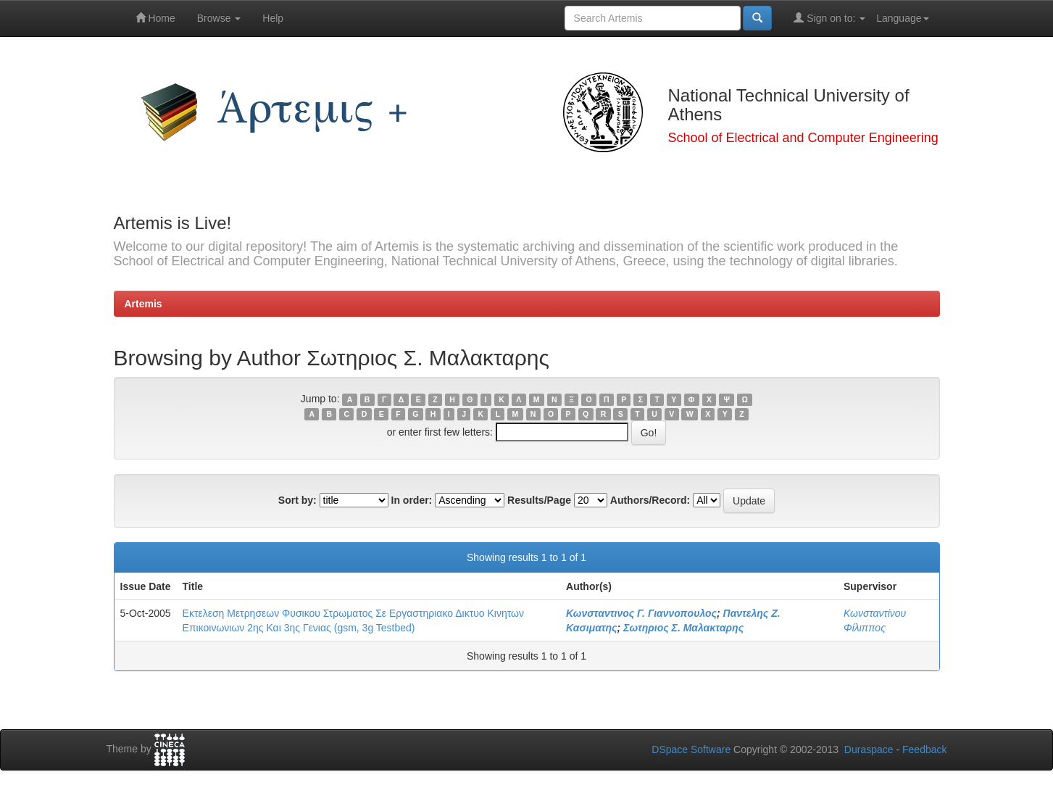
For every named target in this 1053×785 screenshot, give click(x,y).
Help (272, 18)
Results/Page (539, 500)
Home (155, 18)
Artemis (143, 304)
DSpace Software (691, 749)
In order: (412, 500)
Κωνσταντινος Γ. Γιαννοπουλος (641, 613)
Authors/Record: (650, 500)
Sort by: (297, 500)
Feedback (924, 749)
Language (902, 18)
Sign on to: (829, 18)
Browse (219, 18)
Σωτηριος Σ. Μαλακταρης (683, 628)
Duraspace (869, 749)
